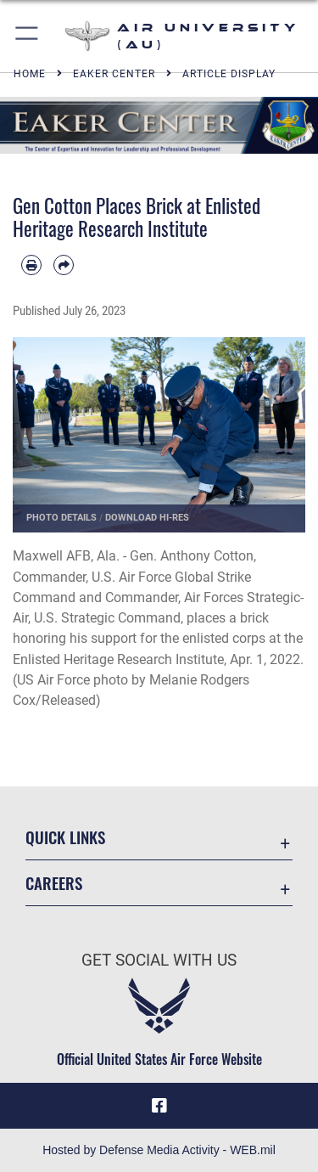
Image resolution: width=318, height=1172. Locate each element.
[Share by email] (63, 265)
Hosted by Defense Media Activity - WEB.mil (159, 1150)
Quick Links (65, 837)
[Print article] (31, 265)
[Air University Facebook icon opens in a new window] (159, 1105)
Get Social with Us (159, 960)
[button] (27, 36)
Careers (53, 883)
